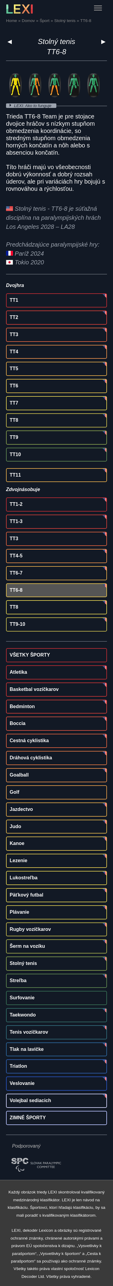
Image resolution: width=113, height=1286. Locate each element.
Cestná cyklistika (29, 740)
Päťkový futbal (26, 894)
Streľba (18, 980)
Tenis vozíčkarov (29, 1032)
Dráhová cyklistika (31, 757)
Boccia (17, 723)
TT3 (14, 334)
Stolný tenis (56, 41)
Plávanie (19, 912)
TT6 (14, 385)
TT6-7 (16, 572)
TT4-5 (16, 555)
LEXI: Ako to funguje (33, 105)
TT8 (14, 420)
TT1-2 (16, 504)
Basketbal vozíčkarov (34, 689)
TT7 (14, 402)
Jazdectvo (21, 809)
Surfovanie (22, 997)
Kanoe (17, 843)
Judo (15, 826)
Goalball (19, 774)
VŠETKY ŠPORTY (30, 654)
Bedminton (22, 706)
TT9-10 (17, 624)
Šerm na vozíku (27, 946)
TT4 (14, 351)
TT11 (15, 475)
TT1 (14, 300)
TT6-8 (16, 590)
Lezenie (18, 860)
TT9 (14, 437)
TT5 (14, 368)
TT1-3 (16, 521)
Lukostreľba (23, 877)
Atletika (18, 672)
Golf (14, 792)
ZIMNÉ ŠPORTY (28, 1117)
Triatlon (18, 1066)
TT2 (14, 317)
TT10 (15, 454)
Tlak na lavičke (27, 1049)
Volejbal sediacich (30, 1100)
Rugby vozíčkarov (30, 929)
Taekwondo (23, 1014)
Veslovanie (22, 1083)
